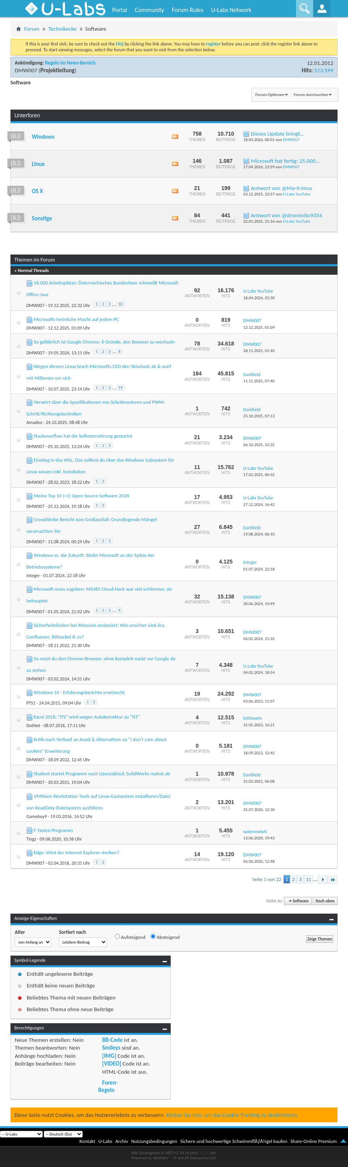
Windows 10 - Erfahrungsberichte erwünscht (79, 692)
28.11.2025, (259, 350)
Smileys (111, 1047)
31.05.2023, (259, 724)
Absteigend (165, 937)
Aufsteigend (130, 937)
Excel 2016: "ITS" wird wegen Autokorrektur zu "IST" (87, 717)
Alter (20, 932)
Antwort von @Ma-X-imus (281, 188)
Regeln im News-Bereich (70, 63)
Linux (38, 163)
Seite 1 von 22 (267, 879)
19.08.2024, (259, 534)
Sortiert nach (72, 932)
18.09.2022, (259, 752)
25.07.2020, (259, 809)
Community (149, 10)
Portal (119, 10)
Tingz (31, 839)
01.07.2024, (259, 569)
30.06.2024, (259, 603)
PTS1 (31, 703)
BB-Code (112, 1039)
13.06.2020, (259, 838)
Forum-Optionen (269, 94)
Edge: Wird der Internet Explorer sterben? (76, 852)
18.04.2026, (259, 297)
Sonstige (42, 218)
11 (308, 879)
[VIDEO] (111, 1063)
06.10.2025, (259, 444)
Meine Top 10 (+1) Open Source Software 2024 (81, 496)
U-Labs (106, 1141)
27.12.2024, (259, 504)
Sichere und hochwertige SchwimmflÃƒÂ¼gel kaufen (233, 1141)
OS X (37, 191)
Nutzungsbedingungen (154, 1141)
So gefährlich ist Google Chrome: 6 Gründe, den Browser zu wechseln (104, 342)
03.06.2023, (259, 701)
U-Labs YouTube (296, 194)
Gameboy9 (36, 816)
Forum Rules (187, 10)
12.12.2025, (259, 327)
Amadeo (34, 422)
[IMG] (109, 1055)
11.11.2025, (259, 381)
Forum (32, 28)
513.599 (323, 70)
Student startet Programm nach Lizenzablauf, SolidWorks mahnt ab (102, 773)
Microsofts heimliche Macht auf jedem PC (76, 319)
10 (120, 304)
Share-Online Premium (313, 1141)
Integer (33, 575)
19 (120, 387)
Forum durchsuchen (311, 94)
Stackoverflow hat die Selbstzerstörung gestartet (83, 436)
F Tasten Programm (53, 830)
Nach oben (325, 901)
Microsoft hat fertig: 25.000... (285, 160)
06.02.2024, (259, 638)
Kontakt (87, 1141)
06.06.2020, (259, 861)
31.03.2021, (259, 781)
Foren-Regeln (108, 1086)
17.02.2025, (259, 474)
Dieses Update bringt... (278, 133)
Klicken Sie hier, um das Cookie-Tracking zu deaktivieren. (232, 1114)
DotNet (33, 725)
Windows (43, 136)
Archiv (121, 1141)
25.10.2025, (259, 416)
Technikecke (62, 28)
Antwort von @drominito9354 (286, 215)
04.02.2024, (259, 672)
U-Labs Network (231, 10)
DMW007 (26, 70)
